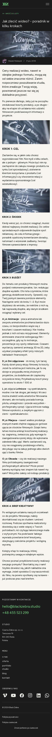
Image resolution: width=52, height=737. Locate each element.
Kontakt (6, 677)
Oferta (5, 661)
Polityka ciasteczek (9, 722)
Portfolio (6, 665)
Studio (5, 669)
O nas (5, 656)
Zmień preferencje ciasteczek (26, 728)
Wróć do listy (10, 13)
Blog (4, 673)
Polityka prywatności (10, 717)
